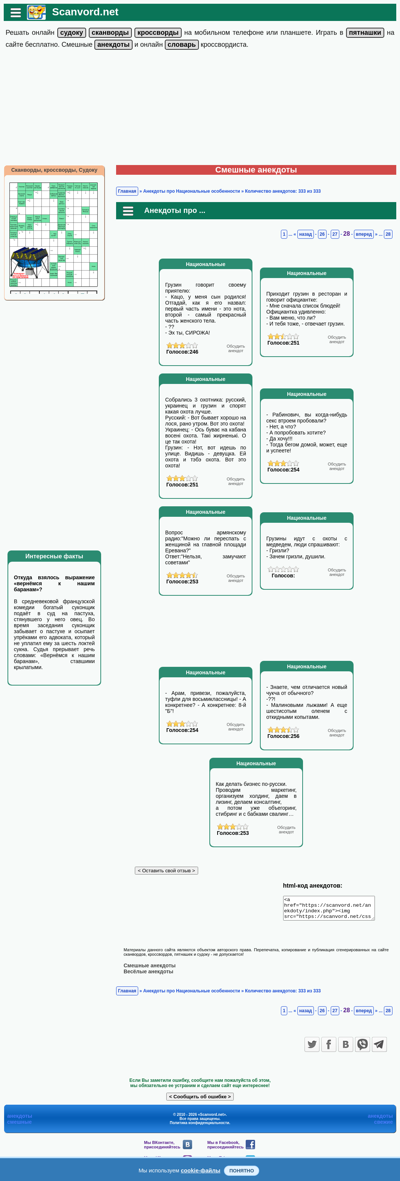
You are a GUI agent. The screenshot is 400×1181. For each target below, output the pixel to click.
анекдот (236, 348)
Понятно (241, 1171)
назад (305, 234)
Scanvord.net (85, 12)
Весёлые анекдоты (148, 976)
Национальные (205, 264)
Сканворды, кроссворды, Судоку (54, 170)
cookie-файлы (201, 1170)
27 (335, 234)
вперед (364, 234)
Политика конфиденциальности (199, 1127)
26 (322, 234)
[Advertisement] (200, 109)
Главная (127, 191)
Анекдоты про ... (174, 210)
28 (346, 234)
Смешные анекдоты (150, 970)
